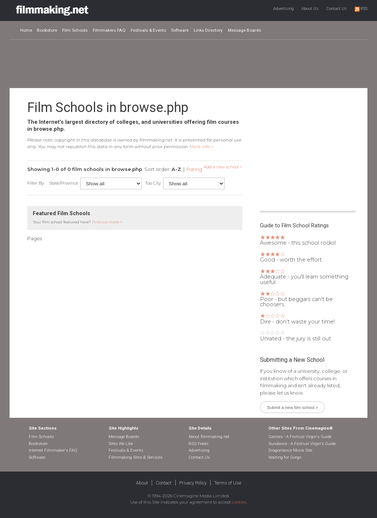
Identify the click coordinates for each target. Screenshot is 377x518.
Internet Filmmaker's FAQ (53, 450)
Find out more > (107, 222)
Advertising (283, 8)
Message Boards (244, 30)
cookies (239, 502)
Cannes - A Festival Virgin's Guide (299, 436)
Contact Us (336, 8)
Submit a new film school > (292, 407)
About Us (310, 8)
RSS (361, 8)
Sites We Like (121, 443)
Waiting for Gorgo (284, 457)
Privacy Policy (193, 483)
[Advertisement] (188, 63)
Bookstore (47, 30)
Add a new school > (223, 166)
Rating (194, 169)
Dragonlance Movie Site (290, 450)
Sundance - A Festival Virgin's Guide (302, 443)
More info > (202, 146)
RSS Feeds (198, 443)
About (142, 483)
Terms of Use (227, 483)
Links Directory (208, 30)
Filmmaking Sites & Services (135, 457)
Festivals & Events (148, 30)
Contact (164, 483)
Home (26, 30)
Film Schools (75, 30)
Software (179, 30)
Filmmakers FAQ (109, 30)
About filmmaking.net (208, 436)
